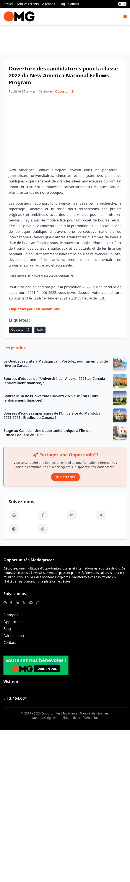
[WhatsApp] (43, 529)
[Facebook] (43, 515)
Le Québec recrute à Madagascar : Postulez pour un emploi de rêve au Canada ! (55, 363)
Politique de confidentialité (79, 718)
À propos (48, 4)
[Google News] (14, 515)
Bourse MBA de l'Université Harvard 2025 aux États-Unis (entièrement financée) (50, 398)
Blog (61, 4)
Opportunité (20, 329)
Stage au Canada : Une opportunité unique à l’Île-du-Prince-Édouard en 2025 (47, 432)
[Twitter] (101, 515)
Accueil (8, 4)
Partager (65, 477)
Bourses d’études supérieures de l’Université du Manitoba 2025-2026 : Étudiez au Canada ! (52, 415)
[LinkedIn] (72, 515)
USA (40, 329)
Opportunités (14, 621)
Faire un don (13, 635)
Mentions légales (44, 718)
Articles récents (28, 4)
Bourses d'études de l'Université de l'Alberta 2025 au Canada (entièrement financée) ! (54, 380)
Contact (73, 4)
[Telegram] (14, 529)
